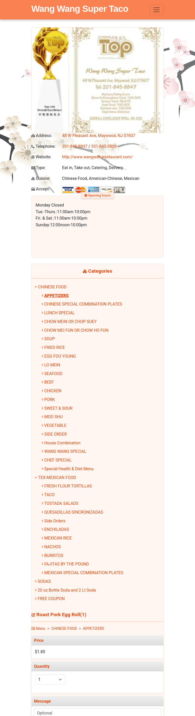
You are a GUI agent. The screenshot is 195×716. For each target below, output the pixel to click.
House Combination (62, 442)
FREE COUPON (51, 598)
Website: (41, 156)
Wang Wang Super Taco (79, 9)
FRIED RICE (54, 347)
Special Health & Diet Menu (69, 468)
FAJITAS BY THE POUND (66, 564)
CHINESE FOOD (52, 287)
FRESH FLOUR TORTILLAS (68, 486)
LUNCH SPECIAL (59, 312)
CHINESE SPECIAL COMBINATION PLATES (83, 304)
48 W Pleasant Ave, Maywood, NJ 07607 (98, 135)
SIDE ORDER (55, 434)
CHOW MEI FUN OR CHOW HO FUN (76, 330)
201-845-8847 (74, 146)
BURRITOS (53, 555)
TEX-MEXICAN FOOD (57, 477)
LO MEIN (52, 364)
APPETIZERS (56, 295)
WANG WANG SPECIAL (65, 451)
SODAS (44, 581)
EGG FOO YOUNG (60, 356)
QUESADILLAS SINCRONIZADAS (73, 512)
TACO (49, 494)
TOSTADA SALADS (61, 503)
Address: (41, 135)
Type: (38, 167)
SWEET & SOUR (58, 408)
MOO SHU (53, 416)
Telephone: (43, 146)
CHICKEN (53, 390)
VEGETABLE (55, 425)
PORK (49, 399)
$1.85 (40, 651)
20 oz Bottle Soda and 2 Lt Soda (67, 590)
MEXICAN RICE (58, 538)
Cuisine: (40, 178)
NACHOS (52, 546)
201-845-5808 (103, 146)
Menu (38, 628)
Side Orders (54, 520)
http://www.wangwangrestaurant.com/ (97, 156)
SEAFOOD (53, 373)
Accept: (40, 189)
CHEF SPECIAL (58, 460)
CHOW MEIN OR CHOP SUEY (70, 321)
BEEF (49, 382)
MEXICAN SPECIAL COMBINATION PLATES (83, 572)
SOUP (49, 338)
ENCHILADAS (56, 529)
